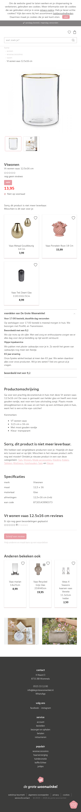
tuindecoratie (40, 759)
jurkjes (41, 766)
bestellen (40, 726)
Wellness (18, 463)
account (40, 722)
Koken (65, 459)
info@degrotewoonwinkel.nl (40, 690)
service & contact (22, 798)
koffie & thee (40, 762)
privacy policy (47, 10)
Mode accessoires (42, 459)
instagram (46, 708)
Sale (40, 463)
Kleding (57, 459)
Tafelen (8, 463)
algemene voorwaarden (38, 795)
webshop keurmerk (16, 795)
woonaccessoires (41, 751)
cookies (66, 795)
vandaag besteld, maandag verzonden (41, 23)
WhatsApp (40, 694)
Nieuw (50, 463)
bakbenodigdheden (63, 13)
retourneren (40, 737)
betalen (40, 733)
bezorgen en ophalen (40, 729)
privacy (56, 795)
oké (66, 17)
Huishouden (30, 463)
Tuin (20, 459)
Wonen (27, 459)
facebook (34, 708)
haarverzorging (40, 755)
